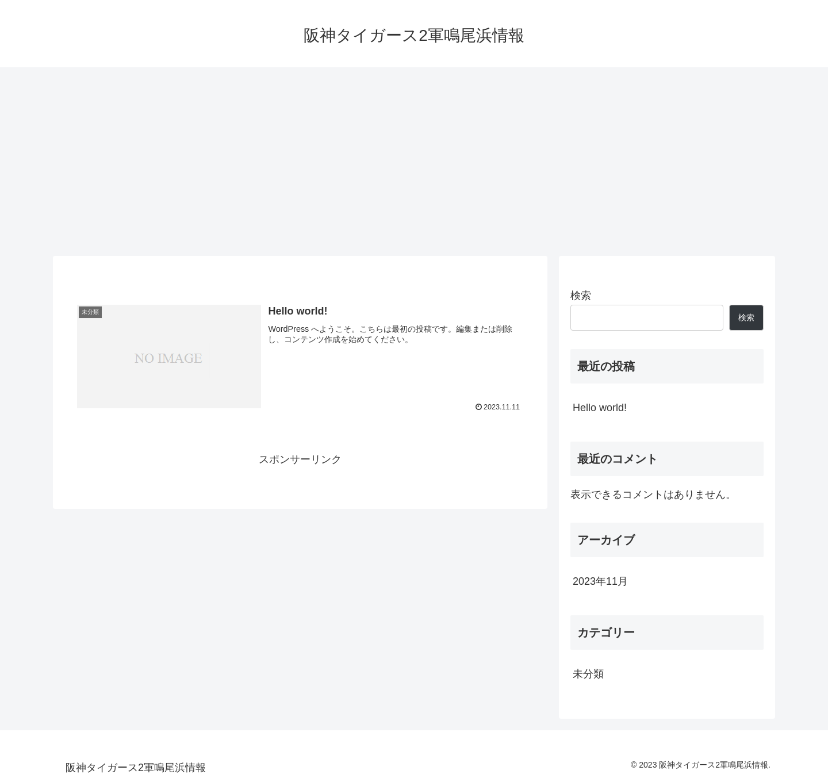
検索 (580, 295)
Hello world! (600, 407)
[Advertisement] (414, 161)
